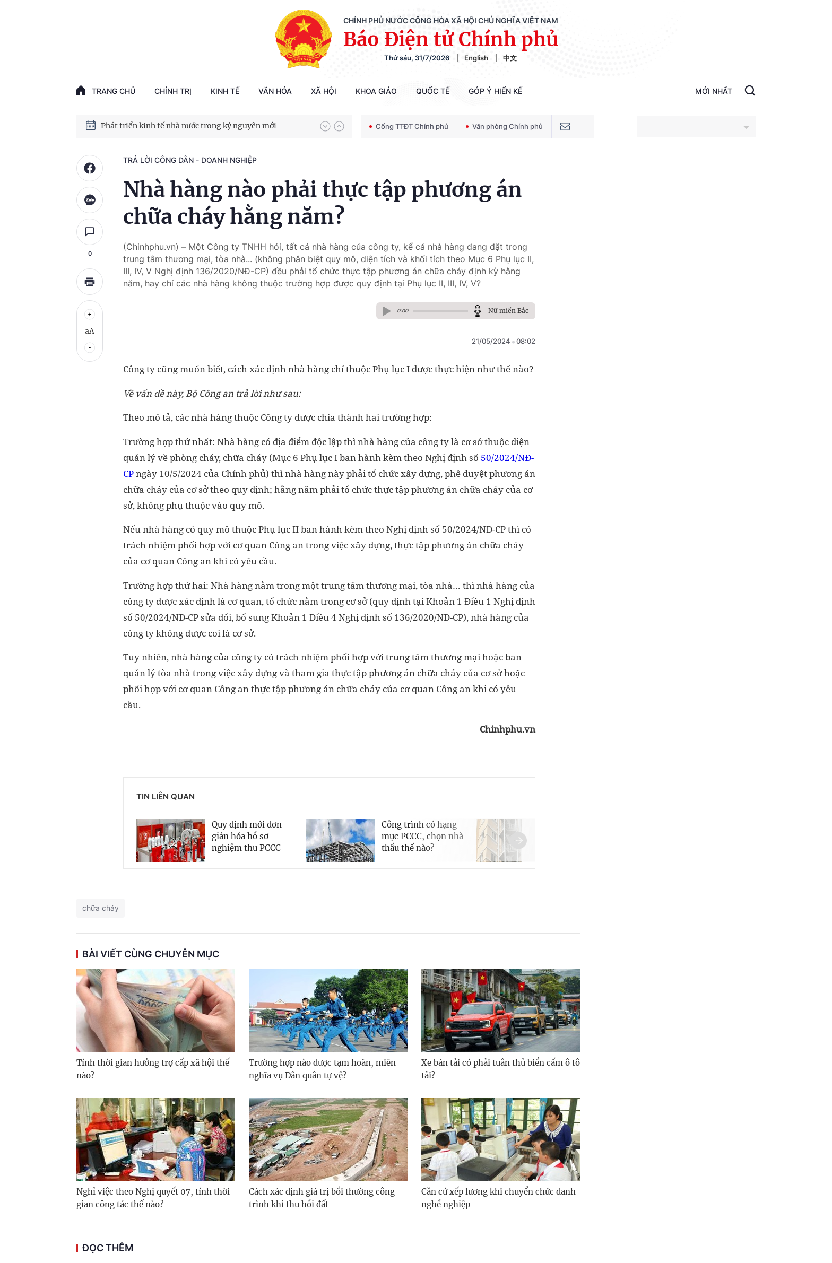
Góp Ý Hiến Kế (495, 90)
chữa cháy (100, 907)
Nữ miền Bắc (508, 311)
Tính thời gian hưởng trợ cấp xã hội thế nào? (152, 1069)
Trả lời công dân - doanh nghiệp (190, 159)
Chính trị (173, 90)
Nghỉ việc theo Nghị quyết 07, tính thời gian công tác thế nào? (153, 1198)
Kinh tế (225, 90)
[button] (325, 126)
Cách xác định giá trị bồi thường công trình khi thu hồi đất (322, 1198)
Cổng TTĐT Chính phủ (408, 126)
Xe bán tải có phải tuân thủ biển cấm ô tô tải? (500, 1069)
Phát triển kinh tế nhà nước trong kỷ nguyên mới (188, 125)
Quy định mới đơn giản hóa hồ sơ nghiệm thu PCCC (247, 836)
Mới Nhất (713, 90)
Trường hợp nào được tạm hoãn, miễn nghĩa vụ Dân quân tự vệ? (322, 1069)
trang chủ (105, 90)
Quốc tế (432, 90)
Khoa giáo (376, 90)
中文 (510, 58)
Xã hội (323, 90)
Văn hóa (275, 90)
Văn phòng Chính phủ (504, 126)
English (476, 58)
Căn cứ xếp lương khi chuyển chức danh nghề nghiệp (498, 1198)
